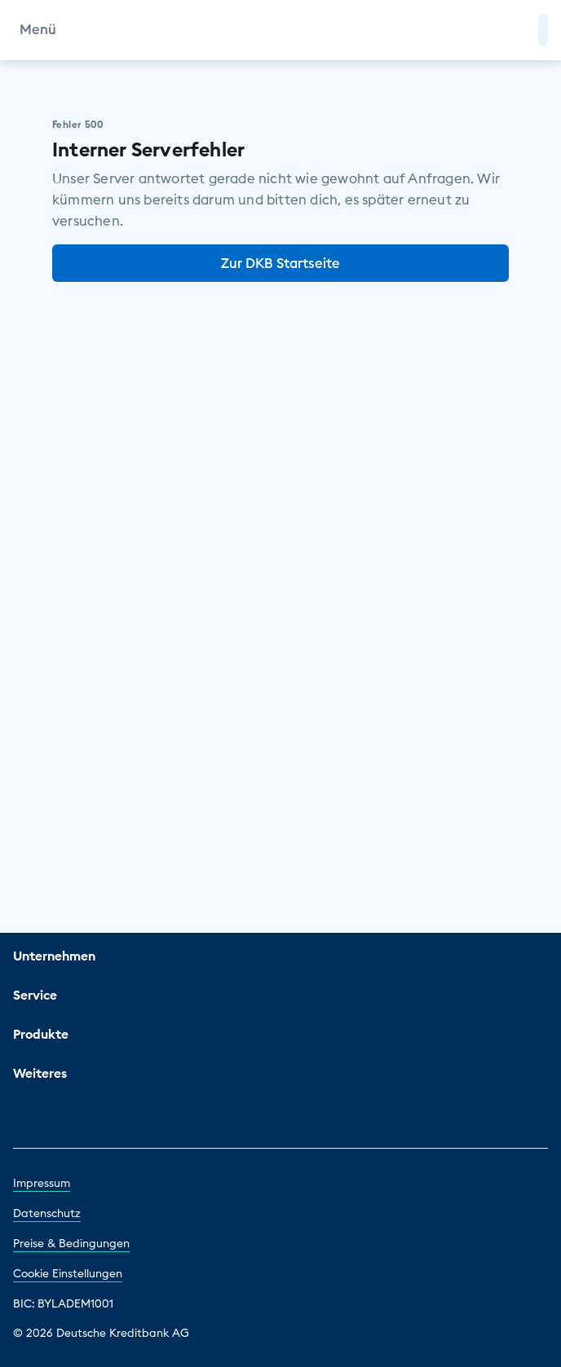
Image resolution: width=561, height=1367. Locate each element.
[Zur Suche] (519, 30)
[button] (543, 30)
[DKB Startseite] (281, 30)
